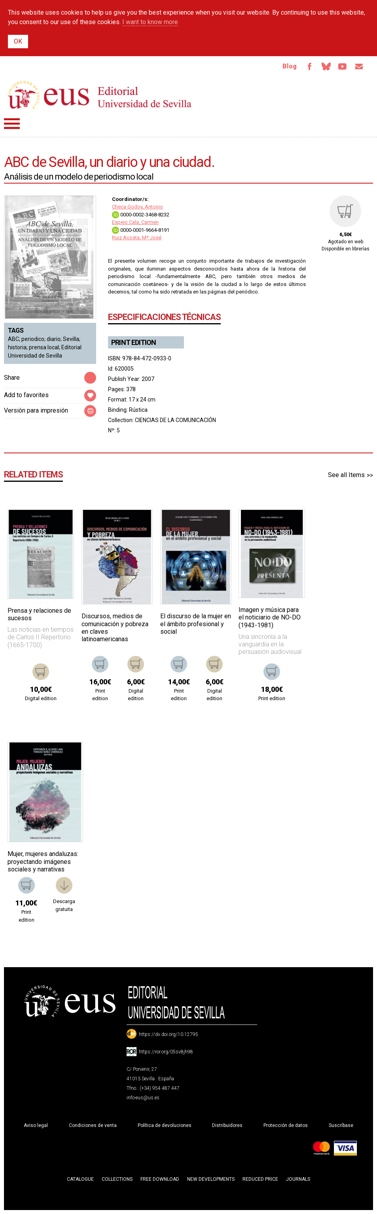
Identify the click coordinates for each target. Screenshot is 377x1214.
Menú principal (12, 123)
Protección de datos (285, 1125)
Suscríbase (341, 1125)
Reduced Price (260, 1179)
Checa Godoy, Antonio (137, 207)
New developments (211, 1179)
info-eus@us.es (143, 1097)
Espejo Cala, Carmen (135, 222)
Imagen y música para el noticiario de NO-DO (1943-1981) (270, 617)
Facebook (309, 66)
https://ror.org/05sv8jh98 (166, 1052)
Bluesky (325, 66)
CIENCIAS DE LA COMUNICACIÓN (175, 420)
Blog (289, 66)
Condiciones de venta (93, 1125)
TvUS (342, 66)
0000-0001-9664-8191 (140, 230)
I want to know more (150, 22)
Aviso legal (36, 1125)
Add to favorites (26, 395)
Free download (159, 1179)
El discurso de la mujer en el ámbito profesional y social (195, 624)
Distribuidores (227, 1125)
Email (358, 66)
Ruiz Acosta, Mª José (136, 238)
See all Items (346, 475)
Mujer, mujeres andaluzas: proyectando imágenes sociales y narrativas (43, 861)
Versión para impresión (36, 410)
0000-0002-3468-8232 (140, 215)
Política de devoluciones (164, 1125)
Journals (298, 1179)
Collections (117, 1179)
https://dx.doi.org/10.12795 (168, 1034)
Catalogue (80, 1179)
